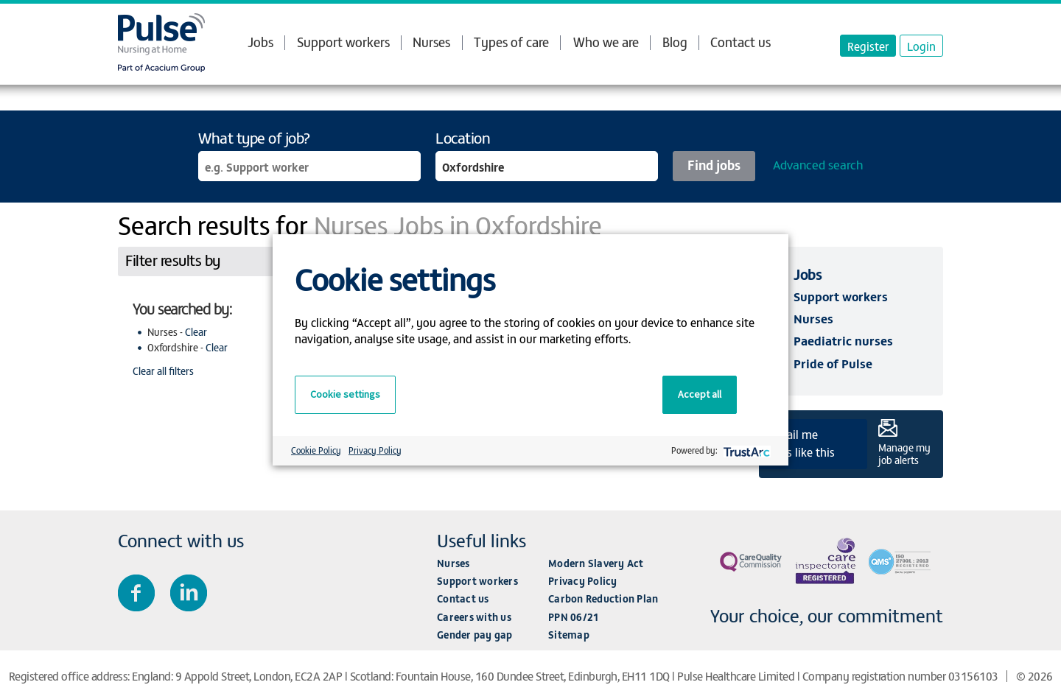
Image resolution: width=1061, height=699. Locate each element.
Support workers (343, 41)
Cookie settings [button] (345, 394)
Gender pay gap (475, 635)
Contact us (740, 41)
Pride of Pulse (833, 363)
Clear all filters (163, 371)
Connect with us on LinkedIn (188, 593)
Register (868, 46)
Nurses (431, 41)
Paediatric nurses (843, 340)
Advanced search (818, 164)
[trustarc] (745, 450)
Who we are (606, 42)
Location (462, 137)
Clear (196, 332)
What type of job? (254, 137)
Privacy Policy (582, 581)
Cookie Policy (316, 450)
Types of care (511, 42)
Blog (674, 41)
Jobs (260, 42)
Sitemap (568, 635)
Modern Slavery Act (596, 563)
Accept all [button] (699, 394)
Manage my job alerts (904, 453)
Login (921, 46)
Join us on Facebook (136, 593)
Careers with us (474, 617)
